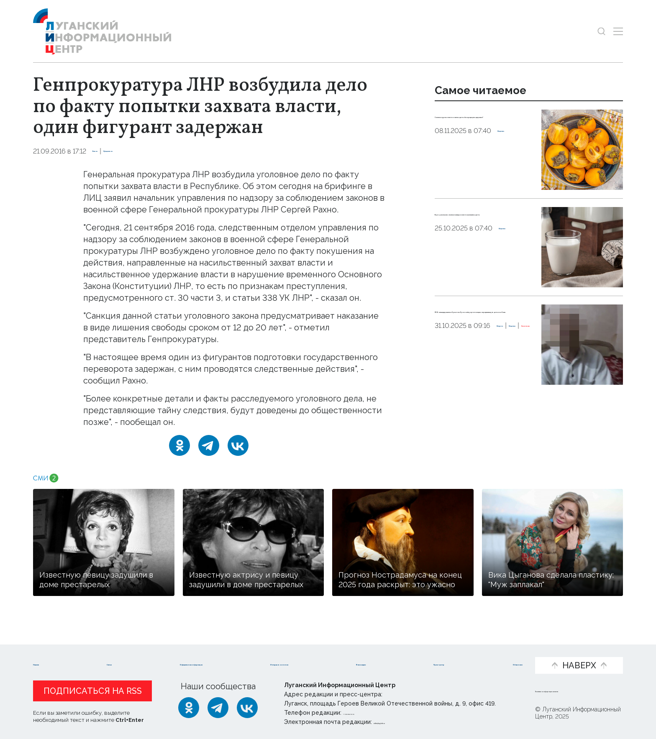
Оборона (451, 380)
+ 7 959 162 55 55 (366, 712)
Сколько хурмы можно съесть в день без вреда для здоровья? (481, 126)
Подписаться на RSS (93, 691)
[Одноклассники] (179, 445)
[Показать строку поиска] (601, 31)
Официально (144, 151)
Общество (516, 152)
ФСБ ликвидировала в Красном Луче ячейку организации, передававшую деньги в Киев (482, 331)
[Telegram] (208, 445)
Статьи (96, 652)
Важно (104, 151)
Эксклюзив (460, 389)
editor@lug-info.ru (402, 722)
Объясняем (498, 652)
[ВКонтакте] (238, 445)
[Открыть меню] (618, 31)
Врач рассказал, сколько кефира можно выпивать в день (483, 223)
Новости (51, 652)
